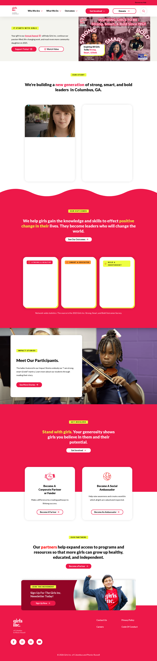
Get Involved (96, 11)
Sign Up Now (41, 603)
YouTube (39, 642)
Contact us (101, 620)
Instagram (22, 642)
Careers (100, 627)
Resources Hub (140, 2)
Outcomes (70, 11)
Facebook (13, 642)
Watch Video (51, 49)
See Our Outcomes (78, 239)
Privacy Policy (128, 620)
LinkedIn (31, 642)
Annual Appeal (31, 36)
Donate (122, 11)
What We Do (52, 11)
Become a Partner (77, 566)
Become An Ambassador (106, 512)
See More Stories (29, 385)
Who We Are (34, 11)
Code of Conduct (130, 627)
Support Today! (22, 49)
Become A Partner (49, 512)
